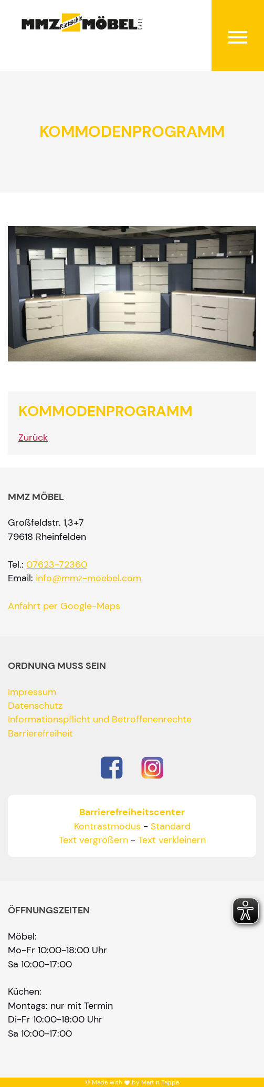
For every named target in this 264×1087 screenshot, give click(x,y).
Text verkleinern (172, 840)
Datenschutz (35, 705)
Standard (171, 826)
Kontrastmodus (107, 826)
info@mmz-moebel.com (88, 578)
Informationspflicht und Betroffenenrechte (100, 719)
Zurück (33, 437)
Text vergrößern (93, 840)
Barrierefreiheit (40, 733)
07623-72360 (56, 564)
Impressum (32, 692)
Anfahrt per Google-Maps (64, 606)
